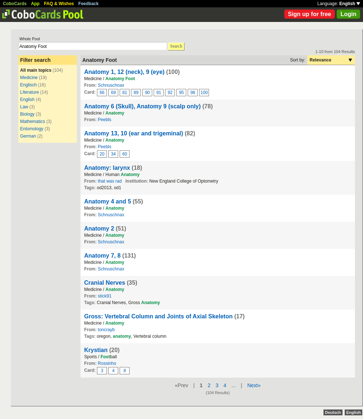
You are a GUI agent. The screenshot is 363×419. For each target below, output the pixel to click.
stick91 (104, 296)
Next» (254, 385)
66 (102, 92)
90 (147, 92)
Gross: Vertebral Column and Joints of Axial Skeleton (158, 316)
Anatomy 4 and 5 (107, 201)
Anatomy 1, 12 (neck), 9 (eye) (124, 72)
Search (176, 46)
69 (113, 92)
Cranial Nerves (104, 283)
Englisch (28, 84)
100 (204, 92)
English (349, 3)
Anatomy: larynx (107, 168)
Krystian (96, 350)
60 (124, 154)
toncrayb (106, 329)
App (35, 3)
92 (170, 92)
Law (24, 106)
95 (181, 92)
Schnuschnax (111, 85)
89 (136, 92)
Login (348, 14)
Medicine (29, 77)
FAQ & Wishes (59, 3)
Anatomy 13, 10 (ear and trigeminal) (133, 133)
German (28, 136)
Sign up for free (309, 14)
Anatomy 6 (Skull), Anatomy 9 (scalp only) (142, 106)
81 (124, 92)
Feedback (88, 3)
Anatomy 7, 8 (102, 255)
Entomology (31, 128)
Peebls (104, 119)
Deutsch (333, 412)
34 (113, 154)
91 (158, 92)
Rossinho (107, 363)
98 (192, 92)
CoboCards (15, 3)
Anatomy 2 (99, 228)
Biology (27, 114)
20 (102, 154)
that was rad (109, 181)
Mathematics (32, 121)
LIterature (29, 92)
